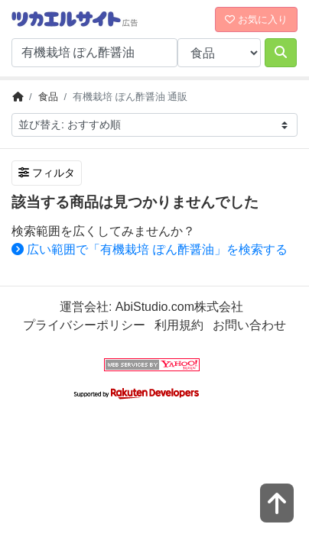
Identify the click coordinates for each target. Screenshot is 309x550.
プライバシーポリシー (84, 325)
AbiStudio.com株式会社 (179, 306)
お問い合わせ (249, 325)
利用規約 (178, 325)
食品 (48, 96)
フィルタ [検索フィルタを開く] (46, 173)
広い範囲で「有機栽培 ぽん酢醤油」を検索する (149, 249)
